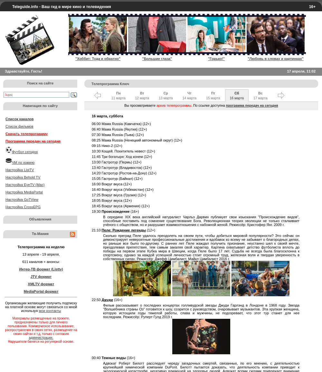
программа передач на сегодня (252, 105)
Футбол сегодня (25, 152)
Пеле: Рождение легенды (124, 230)
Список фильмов (19, 126)
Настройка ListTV (19, 170)
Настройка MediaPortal (24, 192)
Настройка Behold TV (22, 177)
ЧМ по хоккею (23, 162)
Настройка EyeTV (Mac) (24, 185)
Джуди (107, 300)
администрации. (41, 337)
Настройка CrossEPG (23, 207)
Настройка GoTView (21, 199)
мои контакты (50, 311)
